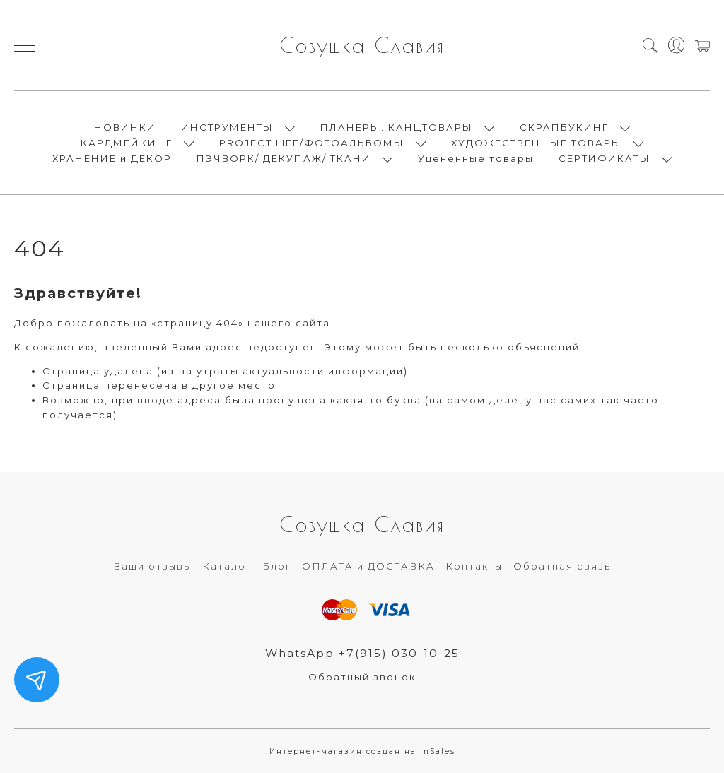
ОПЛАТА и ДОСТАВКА (368, 566)
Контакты (474, 566)
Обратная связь (562, 566)
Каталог (227, 566)
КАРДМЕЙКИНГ (127, 142)
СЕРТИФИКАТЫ (604, 158)
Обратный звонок (362, 677)
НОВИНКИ (125, 127)
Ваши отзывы (152, 566)
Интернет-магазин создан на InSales (362, 751)
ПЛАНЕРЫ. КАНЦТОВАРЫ (396, 127)
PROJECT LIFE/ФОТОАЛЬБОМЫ (311, 142)
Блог (276, 566)
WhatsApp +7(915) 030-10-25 (362, 653)
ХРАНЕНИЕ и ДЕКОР (112, 158)
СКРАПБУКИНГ (564, 127)
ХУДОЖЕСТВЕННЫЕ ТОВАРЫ (536, 142)
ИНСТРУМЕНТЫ (227, 127)
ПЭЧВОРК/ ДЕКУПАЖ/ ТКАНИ (284, 158)
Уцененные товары (476, 158)
